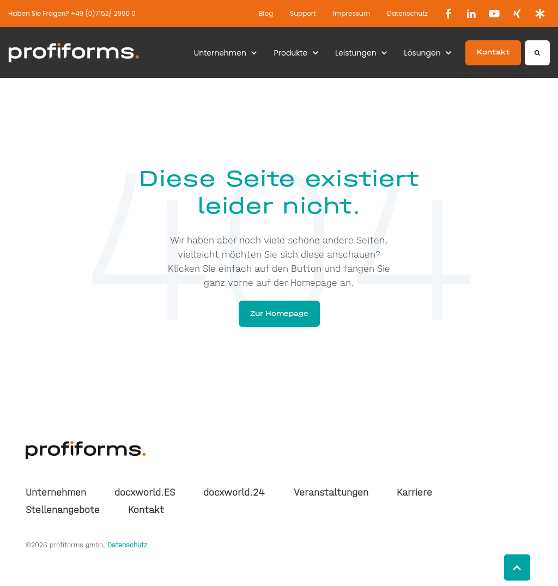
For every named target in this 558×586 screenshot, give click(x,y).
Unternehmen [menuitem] (56, 492)
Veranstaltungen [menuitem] (331, 492)
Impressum (351, 13)
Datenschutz (407, 13)
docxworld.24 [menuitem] (234, 492)
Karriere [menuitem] (414, 492)
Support (303, 13)
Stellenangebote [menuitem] (63, 510)
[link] (448, 13)
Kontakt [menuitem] (146, 510)
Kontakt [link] (493, 52)
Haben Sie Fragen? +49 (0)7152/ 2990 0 (72, 13)
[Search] (537, 52)
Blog (266, 13)
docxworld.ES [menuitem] (144, 492)
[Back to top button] (517, 567)
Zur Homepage (279, 313)
